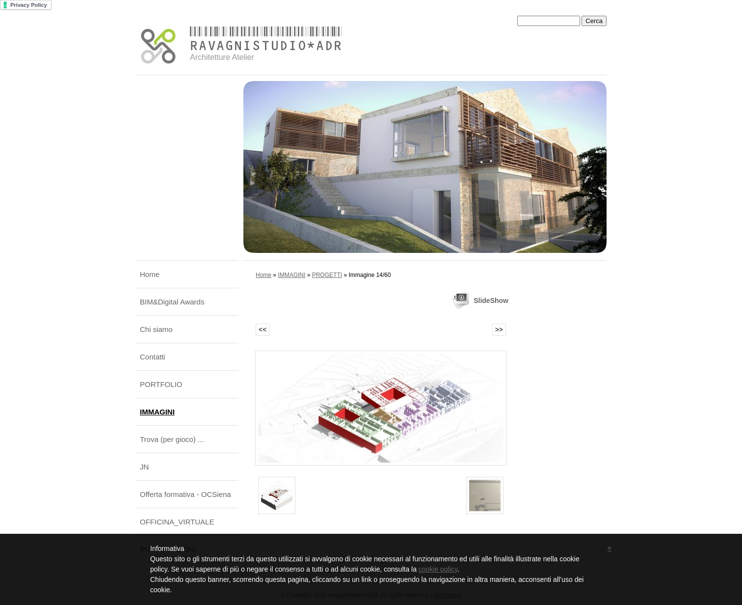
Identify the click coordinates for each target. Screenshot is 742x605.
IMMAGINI (157, 412)
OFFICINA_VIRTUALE (177, 522)
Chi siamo (156, 329)
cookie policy (438, 569)
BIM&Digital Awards (172, 302)
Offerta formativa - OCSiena (185, 494)
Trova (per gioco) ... (172, 439)
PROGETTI (327, 275)
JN (144, 467)
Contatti (152, 357)
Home (149, 274)
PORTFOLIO (161, 384)
